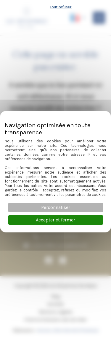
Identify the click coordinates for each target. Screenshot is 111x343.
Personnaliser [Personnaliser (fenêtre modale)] (55, 207)
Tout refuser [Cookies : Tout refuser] (61, 7)
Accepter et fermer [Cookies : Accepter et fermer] (55, 220)
